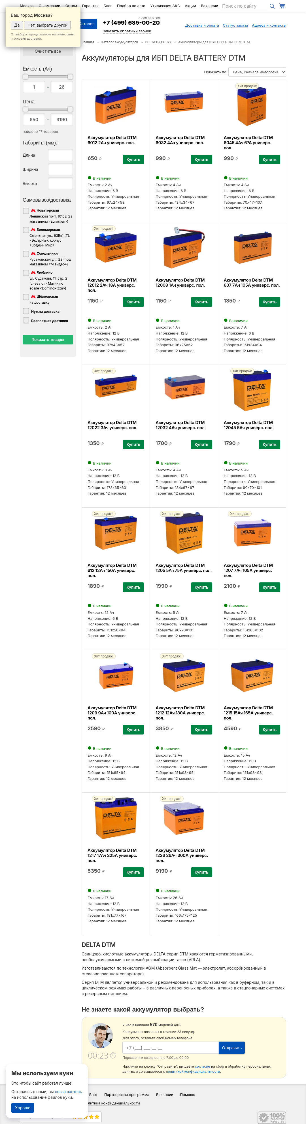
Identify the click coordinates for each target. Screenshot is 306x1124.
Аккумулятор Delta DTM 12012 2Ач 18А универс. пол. (112, 285)
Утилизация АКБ (165, 5)
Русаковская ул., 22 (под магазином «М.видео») (50, 258)
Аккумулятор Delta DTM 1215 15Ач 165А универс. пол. (248, 713)
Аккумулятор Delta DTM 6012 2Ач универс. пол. (112, 140)
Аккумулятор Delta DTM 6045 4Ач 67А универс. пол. (248, 142)
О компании (49, 5)
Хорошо (22, 1107)
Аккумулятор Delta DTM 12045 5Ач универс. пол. (249, 425)
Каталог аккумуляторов (119, 42)
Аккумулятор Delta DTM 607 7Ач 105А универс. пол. (252, 282)
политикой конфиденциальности (193, 1071)
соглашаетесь (68, 1091)
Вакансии (209, 5)
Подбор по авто (131, 5)
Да (17, 25)
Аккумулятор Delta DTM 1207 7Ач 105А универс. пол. (248, 570)
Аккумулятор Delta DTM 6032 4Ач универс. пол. (180, 140)
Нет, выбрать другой (47, 25)
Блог (108, 5)
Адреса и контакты (269, 25)
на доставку (43, 299)
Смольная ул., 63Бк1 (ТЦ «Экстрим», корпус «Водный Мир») (49, 237)
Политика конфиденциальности (111, 1103)
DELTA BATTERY (158, 42)
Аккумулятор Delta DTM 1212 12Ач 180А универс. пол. (180, 713)
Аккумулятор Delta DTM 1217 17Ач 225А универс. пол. (112, 855)
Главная (88, 42)
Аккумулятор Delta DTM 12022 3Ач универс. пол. (112, 425)
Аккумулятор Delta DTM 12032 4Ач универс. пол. (181, 425)
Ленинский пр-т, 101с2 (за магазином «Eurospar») (51, 215)
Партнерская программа (126, 1094)
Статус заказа (235, 25)
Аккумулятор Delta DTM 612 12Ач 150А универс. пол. (112, 570)
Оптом (71, 5)
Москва (27, 5)
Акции (190, 5)
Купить (133, 159)
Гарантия (90, 5)
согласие (202, 1066)
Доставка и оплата (202, 25)
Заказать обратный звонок (127, 31)
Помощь (187, 1094)
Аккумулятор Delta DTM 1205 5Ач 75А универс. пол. (184, 568)
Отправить (232, 1048)
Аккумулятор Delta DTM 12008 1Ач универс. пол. (180, 282)
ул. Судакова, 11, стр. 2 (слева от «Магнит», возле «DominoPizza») (48, 280)
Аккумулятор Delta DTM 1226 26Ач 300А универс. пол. (182, 855)
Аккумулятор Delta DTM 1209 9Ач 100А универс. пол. (112, 713)
